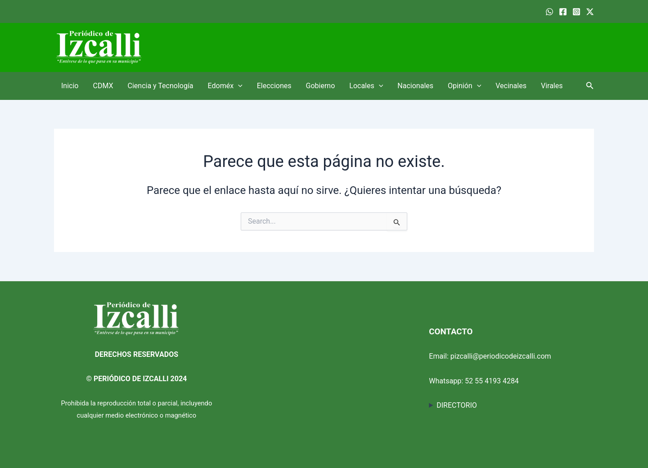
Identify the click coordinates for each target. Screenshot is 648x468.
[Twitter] (590, 12)
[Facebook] (563, 12)
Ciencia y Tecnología (161, 85)
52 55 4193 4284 (492, 381)
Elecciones (274, 85)
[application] (238, 85)
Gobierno (320, 85)
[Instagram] (576, 12)
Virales (552, 85)
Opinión (464, 85)
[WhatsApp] (549, 12)
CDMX (103, 85)
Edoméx (225, 85)
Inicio (69, 85)
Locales (366, 85)
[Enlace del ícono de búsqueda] (590, 86)
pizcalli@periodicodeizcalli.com (500, 356)
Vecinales (510, 85)
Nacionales (415, 85)
